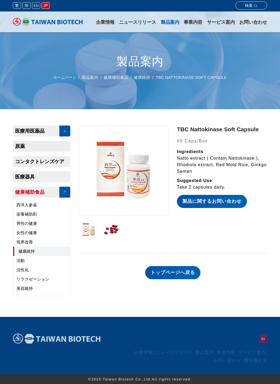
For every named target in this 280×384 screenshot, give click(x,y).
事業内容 (193, 22)
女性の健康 (26, 232)
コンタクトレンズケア (39, 161)
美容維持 (24, 288)
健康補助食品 (30, 192)
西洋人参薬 (26, 205)
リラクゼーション (32, 279)
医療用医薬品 (30, 131)
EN (36, 6)
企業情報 (105, 22)
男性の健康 (26, 223)
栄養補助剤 (26, 214)
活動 (20, 260)
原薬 (20, 146)
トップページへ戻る (173, 272)
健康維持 (26, 251)
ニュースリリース (137, 22)
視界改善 (24, 242)
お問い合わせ (253, 22)
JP (45, 5)
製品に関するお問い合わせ (211, 201)
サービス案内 (221, 22)
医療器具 (25, 177)
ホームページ (64, 80)
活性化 (22, 269)
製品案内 (170, 22)
